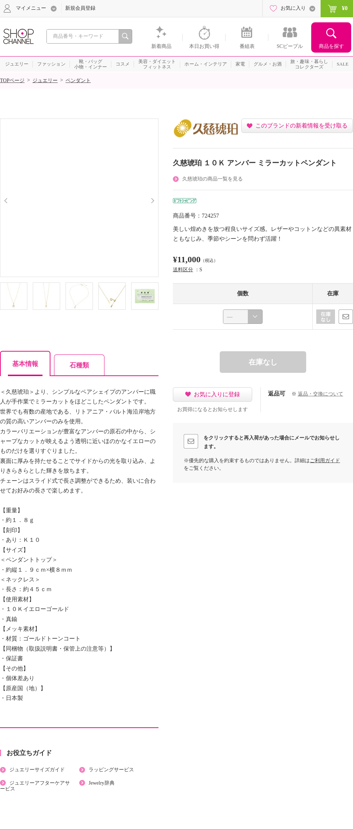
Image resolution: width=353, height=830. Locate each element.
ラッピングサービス (111, 769)
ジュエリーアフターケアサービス (35, 786)
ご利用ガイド (325, 460)
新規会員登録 (80, 8)
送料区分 (183, 269)
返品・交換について (320, 394)
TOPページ (12, 80)
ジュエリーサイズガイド (37, 769)
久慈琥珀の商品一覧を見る (212, 179)
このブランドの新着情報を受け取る (301, 125)
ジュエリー (45, 80)
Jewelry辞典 (102, 783)
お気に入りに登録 (217, 394)
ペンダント (78, 80)
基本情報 (25, 363)
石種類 (79, 365)
